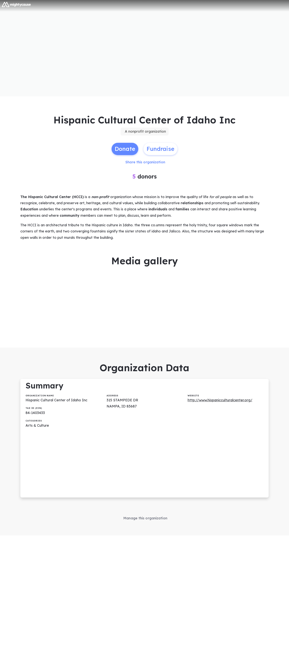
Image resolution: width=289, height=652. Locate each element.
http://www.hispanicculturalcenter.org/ (220, 400)
